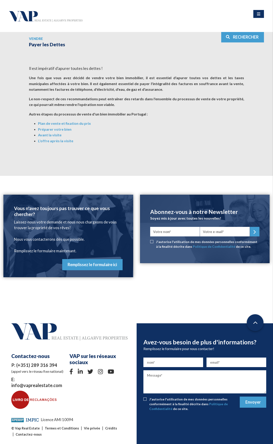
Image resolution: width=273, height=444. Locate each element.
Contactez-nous (29, 434)
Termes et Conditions (62, 428)
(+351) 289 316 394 (36, 365)
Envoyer (253, 402)
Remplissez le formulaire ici (92, 264)
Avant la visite (50, 135)
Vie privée (92, 428)
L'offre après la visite (55, 141)
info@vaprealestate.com (36, 385)
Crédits (111, 428)
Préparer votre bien (54, 129)
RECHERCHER (242, 36)
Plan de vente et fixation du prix (64, 123)
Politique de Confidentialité (214, 246)
